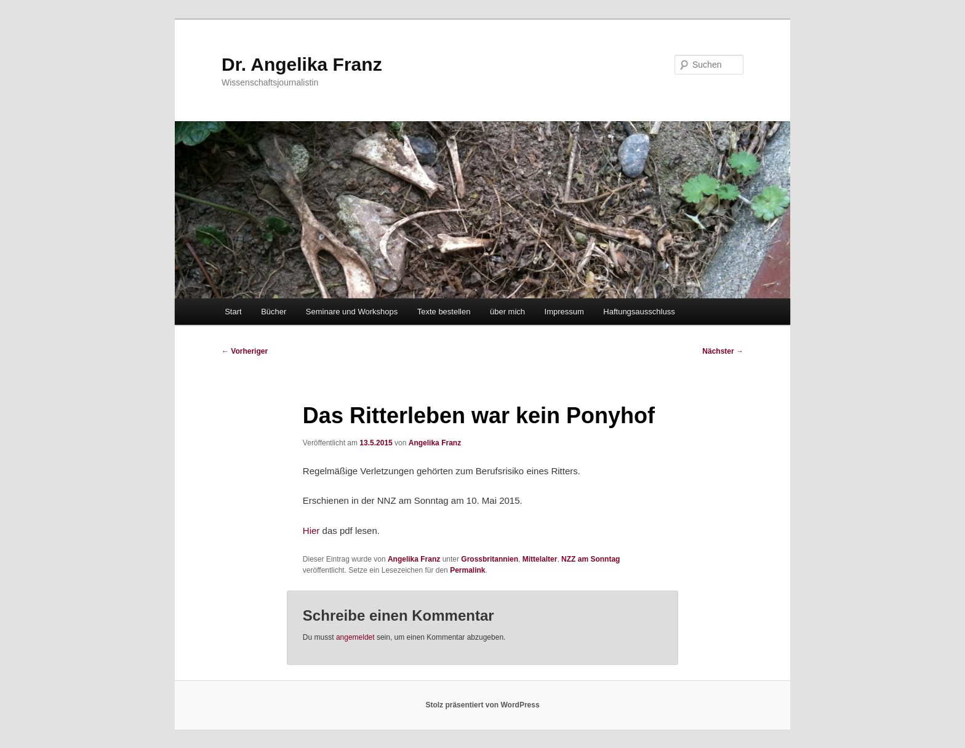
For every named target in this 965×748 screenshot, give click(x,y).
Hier (311, 530)
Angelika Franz (435, 443)
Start (233, 311)
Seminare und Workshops (352, 311)
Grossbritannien (489, 559)
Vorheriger (245, 351)
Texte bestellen (444, 311)
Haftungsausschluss (639, 311)
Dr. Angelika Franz (302, 64)
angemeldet (355, 637)
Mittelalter (540, 559)
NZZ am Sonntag (590, 559)
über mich (507, 311)
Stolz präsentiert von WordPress (482, 705)
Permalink (467, 570)
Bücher (273, 311)
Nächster (722, 351)
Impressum (564, 311)
